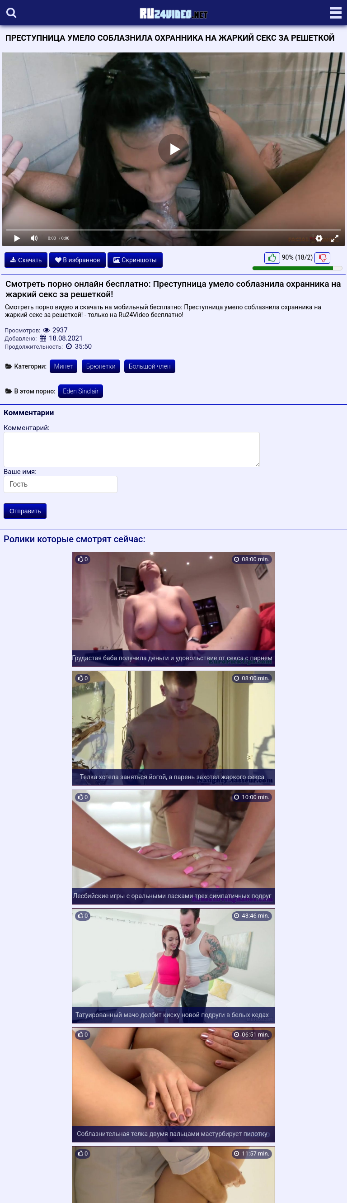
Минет (63, 366)
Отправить (25, 511)
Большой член (150, 366)
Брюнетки (101, 366)
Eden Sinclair (80, 391)
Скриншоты (135, 260)
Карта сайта (20, 1185)
